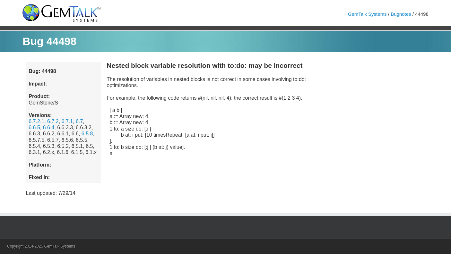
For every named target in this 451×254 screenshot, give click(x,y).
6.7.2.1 (36, 121)
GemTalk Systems (367, 14)
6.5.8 (87, 133)
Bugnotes (401, 14)
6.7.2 (53, 121)
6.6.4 (49, 127)
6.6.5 (34, 127)
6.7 (79, 121)
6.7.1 (67, 121)
